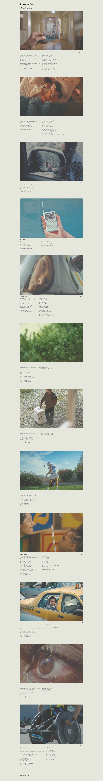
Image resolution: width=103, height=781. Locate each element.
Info (82, 7)
